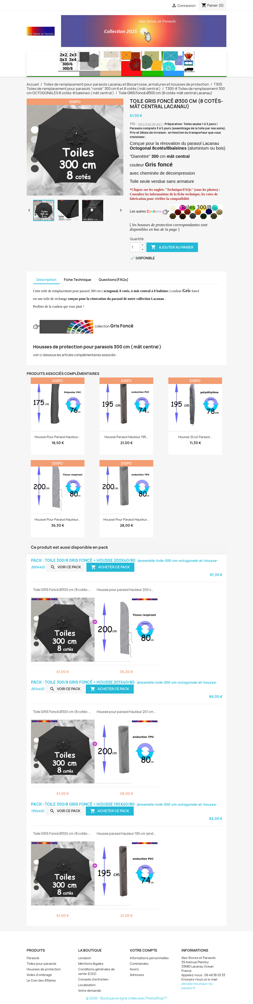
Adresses (137, 975)
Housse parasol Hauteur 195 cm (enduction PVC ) (126, 834)
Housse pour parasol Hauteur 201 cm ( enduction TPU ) (126, 712)
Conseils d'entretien (93, 979)
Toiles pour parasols (41, 964)
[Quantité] (135, 247)
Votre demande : (90, 990)
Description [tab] (46, 279)
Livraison (84, 958)
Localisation (87, 985)
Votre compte (143, 950)
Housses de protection (44, 969)
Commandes (139, 964)
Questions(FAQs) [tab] (113, 279)
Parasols (33, 958)
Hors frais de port (150, 124)
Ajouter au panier (172, 247)
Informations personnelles (149, 958)
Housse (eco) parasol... (195, 437)
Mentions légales (90, 964)
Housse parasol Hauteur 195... (126, 437)
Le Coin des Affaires (41, 980)
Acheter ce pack (110, 567)
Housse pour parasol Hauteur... (58, 437)
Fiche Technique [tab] (77, 279)
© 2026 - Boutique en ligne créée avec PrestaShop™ (126, 998)
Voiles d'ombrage (39, 975)
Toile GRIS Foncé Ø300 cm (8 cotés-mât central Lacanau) (63, 590)
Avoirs (134, 969)
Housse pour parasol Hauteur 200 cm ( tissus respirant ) (126, 590)
